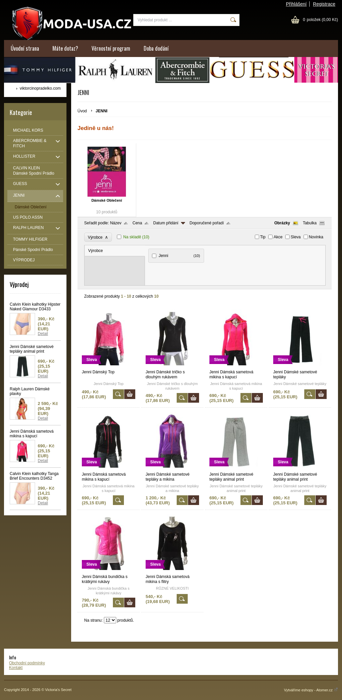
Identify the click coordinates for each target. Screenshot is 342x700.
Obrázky (282, 223)
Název (115, 223)
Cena (137, 223)
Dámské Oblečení (107, 200)
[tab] (115, 250)
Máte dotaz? (65, 48)
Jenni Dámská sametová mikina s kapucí (31, 433)
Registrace (324, 4)
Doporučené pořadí (207, 223)
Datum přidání (165, 223)
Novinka (316, 237)
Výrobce (98, 237)
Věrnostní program (111, 48)
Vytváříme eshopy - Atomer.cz (311, 690)
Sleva (296, 237)
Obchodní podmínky (27, 663)
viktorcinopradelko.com (40, 88)
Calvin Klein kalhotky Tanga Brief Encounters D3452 (34, 476)
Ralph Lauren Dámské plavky (29, 391)
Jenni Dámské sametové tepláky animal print (31, 349)
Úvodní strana (25, 48)
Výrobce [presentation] (95, 250)
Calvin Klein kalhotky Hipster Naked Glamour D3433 (35, 306)
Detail (43, 333)
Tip (263, 237)
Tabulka (310, 223)
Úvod (82, 111)
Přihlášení (296, 4)
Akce (278, 237)
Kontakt (16, 667)
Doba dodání (156, 48)
